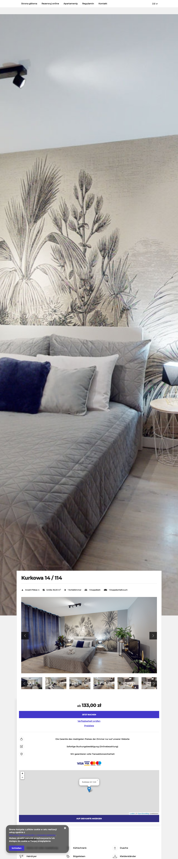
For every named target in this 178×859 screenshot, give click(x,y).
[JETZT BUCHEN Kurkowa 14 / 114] (89, 714)
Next (153, 635)
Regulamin (88, 3)
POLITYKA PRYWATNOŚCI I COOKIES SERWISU (32, 835)
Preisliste (89, 725)
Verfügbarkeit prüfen (89, 721)
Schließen (17, 848)
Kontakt (102, 3)
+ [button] (22, 773)
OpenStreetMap (143, 813)
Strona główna (29, 3)
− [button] (22, 777)
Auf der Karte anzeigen (89, 818)
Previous (25, 635)
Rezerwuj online (50, 3)
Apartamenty (71, 3)
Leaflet (132, 813)
